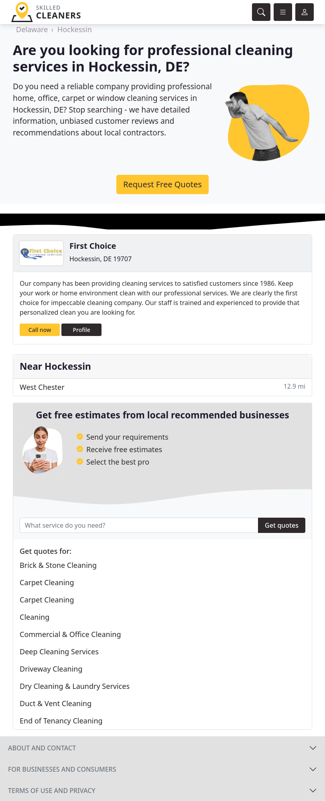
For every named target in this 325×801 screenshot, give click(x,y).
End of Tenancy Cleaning (61, 720)
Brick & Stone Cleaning (58, 565)
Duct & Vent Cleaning (55, 703)
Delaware (32, 29)
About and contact (42, 748)
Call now (39, 330)
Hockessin (74, 29)
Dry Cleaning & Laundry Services (75, 686)
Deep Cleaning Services (59, 651)
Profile (81, 330)
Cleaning (34, 617)
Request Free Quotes (162, 184)
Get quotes (282, 525)
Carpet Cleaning (47, 582)
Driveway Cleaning (51, 669)
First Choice (92, 245)
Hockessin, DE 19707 (100, 258)
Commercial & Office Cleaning (70, 634)
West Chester (162, 387)
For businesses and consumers (62, 769)
